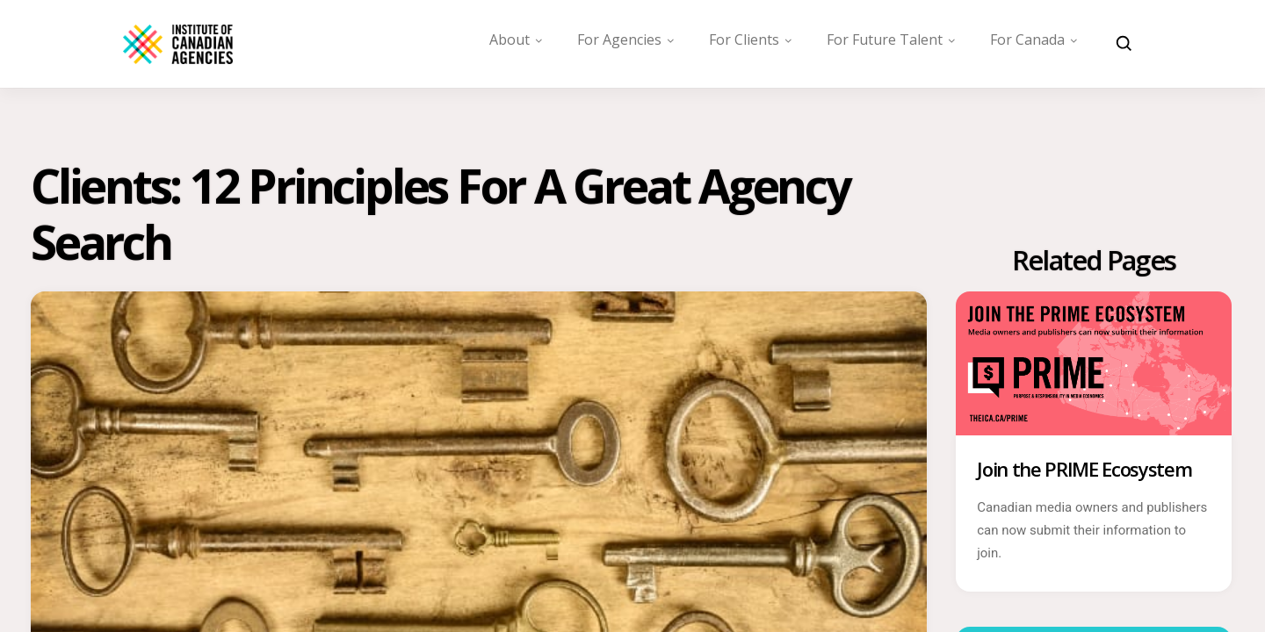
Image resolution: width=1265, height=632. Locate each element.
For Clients (744, 39)
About (509, 39)
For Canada (1027, 39)
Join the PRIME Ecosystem (1084, 480)
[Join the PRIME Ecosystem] (1094, 432)
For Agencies (619, 39)
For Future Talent (885, 39)
